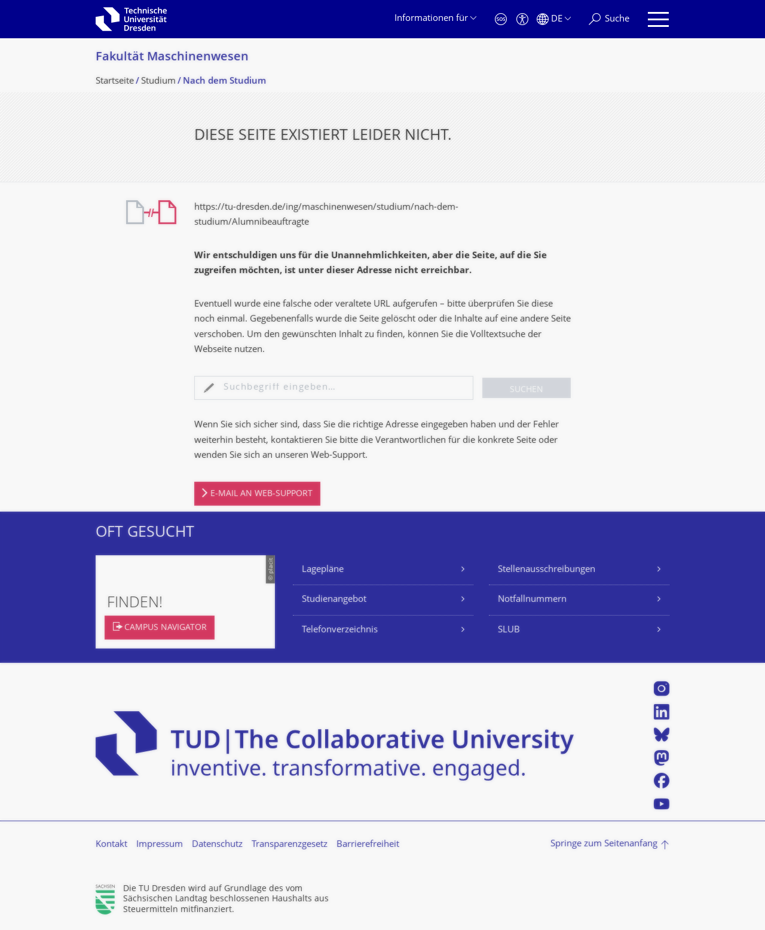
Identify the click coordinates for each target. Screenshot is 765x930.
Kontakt (111, 844)
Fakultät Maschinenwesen (172, 57)
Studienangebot (334, 599)
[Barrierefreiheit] (522, 19)
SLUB (509, 630)
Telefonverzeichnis (340, 630)
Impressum (159, 844)
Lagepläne (323, 569)
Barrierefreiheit (367, 844)
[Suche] (609, 19)
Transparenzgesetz (290, 844)
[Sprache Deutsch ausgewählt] (554, 19)
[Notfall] (500, 19)
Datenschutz (217, 844)
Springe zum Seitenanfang (603, 844)
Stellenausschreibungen (546, 569)
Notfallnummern (532, 599)
